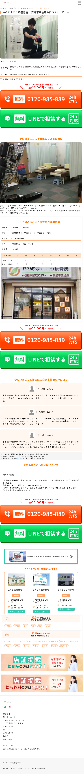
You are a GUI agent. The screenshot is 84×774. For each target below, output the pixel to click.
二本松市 (20, 641)
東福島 (17, 626)
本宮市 (8, 646)
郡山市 (53, 646)
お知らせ (30, 768)
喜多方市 (73, 641)
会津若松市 (40, 641)
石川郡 (44, 646)
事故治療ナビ (15, 8)
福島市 (20, 79)
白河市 (26, 646)
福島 (24, 8)
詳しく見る (16, 611)
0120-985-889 (17, 238)
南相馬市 (53, 641)
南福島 (8, 626)
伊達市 (30, 641)
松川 (25, 626)
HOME (5, 768)
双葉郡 (63, 641)
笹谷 (40, 626)
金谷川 (48, 626)
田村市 (17, 646)
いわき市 (9, 641)
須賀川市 (64, 646)
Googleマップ (20, 458)
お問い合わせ (40, 768)
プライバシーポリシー (17, 768)
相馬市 (35, 646)
